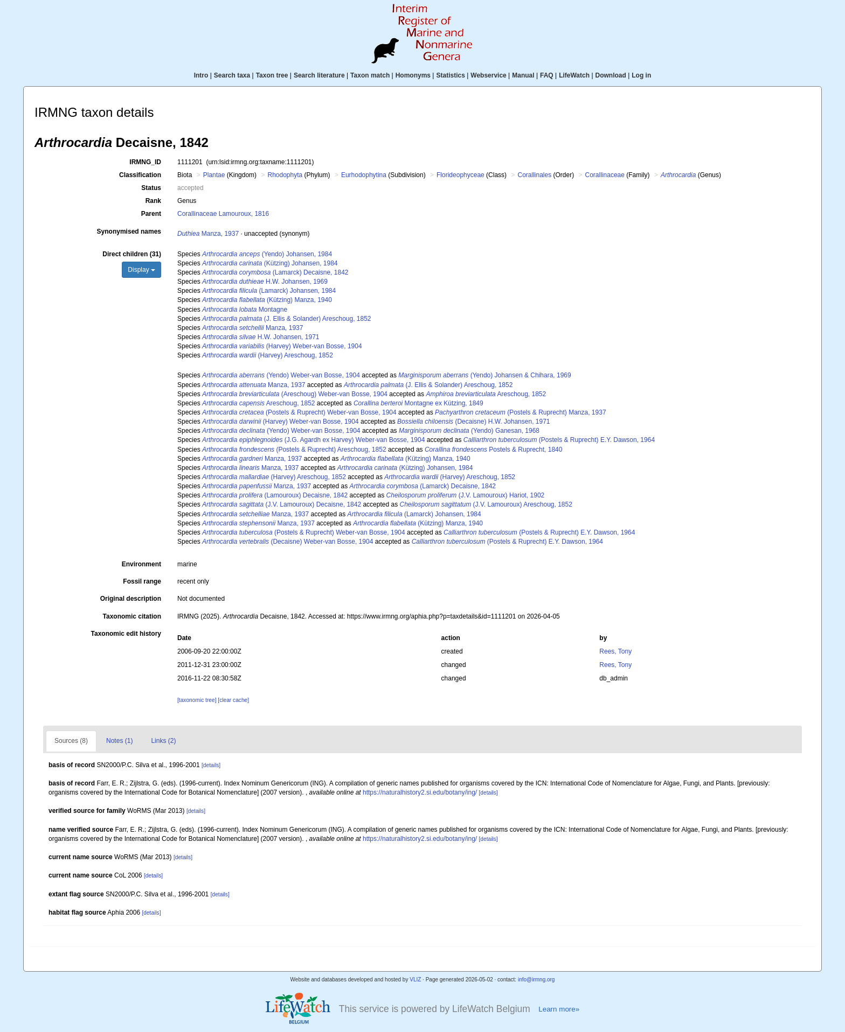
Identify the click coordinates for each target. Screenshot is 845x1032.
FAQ (546, 75)
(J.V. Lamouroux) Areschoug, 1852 (485, 504)
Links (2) (163, 741)
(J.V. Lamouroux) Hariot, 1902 (465, 495)
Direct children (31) (131, 254)
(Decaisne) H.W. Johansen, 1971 (473, 421)
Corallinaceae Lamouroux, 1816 (223, 213)
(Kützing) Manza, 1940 (267, 300)
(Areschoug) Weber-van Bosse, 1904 (294, 394)
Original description (130, 598)
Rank (153, 201)
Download (610, 75)
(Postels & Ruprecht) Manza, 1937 (520, 412)
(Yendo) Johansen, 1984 (267, 254)
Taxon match (370, 75)
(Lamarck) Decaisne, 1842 (275, 272)
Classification (140, 175)
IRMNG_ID (145, 162)
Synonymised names (129, 231)
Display (141, 269)
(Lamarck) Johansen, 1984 (269, 290)
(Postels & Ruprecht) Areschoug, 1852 (294, 449)
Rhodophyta (284, 175)
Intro (201, 75)
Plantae (214, 175)
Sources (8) (71, 741)
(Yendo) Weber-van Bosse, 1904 (281, 375)
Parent (151, 213)
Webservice (488, 75)
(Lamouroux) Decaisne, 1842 (275, 495)
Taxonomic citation (132, 616)
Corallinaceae (605, 175)
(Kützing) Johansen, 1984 (269, 263)
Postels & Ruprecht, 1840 (493, 449)
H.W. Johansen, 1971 (260, 337)
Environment (141, 564)
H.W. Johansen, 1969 (265, 281)
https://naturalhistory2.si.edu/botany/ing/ (420, 792)
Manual (523, 75)
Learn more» (558, 1009)
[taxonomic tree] (196, 700)
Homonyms (413, 75)
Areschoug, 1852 (486, 394)
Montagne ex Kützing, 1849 (418, 403)
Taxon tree (272, 75)
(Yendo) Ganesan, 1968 (469, 430)
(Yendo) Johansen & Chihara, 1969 (484, 375)
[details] (211, 765)
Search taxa (232, 75)
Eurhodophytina (363, 175)
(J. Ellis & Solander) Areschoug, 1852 (286, 318)
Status (151, 188)
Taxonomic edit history (126, 633)
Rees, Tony (615, 651)
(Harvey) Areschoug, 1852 (267, 355)
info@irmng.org (536, 979)
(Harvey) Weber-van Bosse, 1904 (282, 346)
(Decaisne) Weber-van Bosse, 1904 (287, 541)
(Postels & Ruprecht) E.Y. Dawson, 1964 (559, 440)
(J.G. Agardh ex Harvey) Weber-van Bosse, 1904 (313, 440)
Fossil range (142, 581)
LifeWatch (574, 75)
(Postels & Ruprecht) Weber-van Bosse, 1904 (299, 412)
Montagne (244, 309)
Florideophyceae (460, 175)
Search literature (319, 75)
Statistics (450, 75)
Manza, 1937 (208, 233)
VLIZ (415, 979)
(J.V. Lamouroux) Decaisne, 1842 (281, 504)
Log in (641, 75)
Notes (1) (119, 741)
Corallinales (534, 175)
